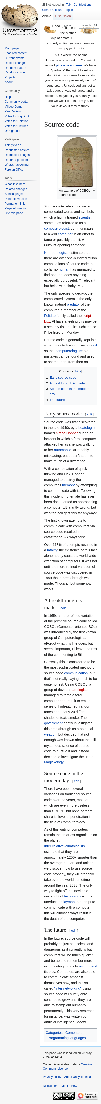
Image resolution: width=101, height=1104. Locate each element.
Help (8, 97)
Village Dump (13, 106)
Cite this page (14, 213)
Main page (12, 48)
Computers (73, 1033)
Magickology (53, 762)
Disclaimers (50, 1086)
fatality (52, 550)
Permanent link (15, 203)
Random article (15, 72)
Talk (68, 4)
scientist (85, 217)
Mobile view (69, 1086)
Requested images (17, 155)
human (64, 269)
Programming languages (67, 1038)
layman (69, 902)
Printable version (16, 199)
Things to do (13, 145)
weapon (50, 734)
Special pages (14, 194)
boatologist (86, 428)
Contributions (82, 4)
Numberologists (56, 253)
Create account (52, 10)
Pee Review (13, 111)
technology (72, 896)
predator (73, 304)
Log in (69, 10)
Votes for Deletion (16, 121)
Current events (14, 58)
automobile (62, 450)
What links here (15, 184)
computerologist (56, 228)
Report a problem (16, 160)
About (8, 82)
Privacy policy (52, 1077)
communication (76, 673)
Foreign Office (14, 169)
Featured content (16, 53)
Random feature (15, 67)
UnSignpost (12, 131)
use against (88, 966)
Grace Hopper (67, 433)
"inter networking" (67, 988)
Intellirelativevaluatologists (64, 846)
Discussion (63, 16)
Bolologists (79, 690)
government (53, 723)
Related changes (16, 189)
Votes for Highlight (17, 116)
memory (68, 485)
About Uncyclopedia (77, 1077)
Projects (10, 77)
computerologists (69, 351)
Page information (16, 208)
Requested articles (17, 150)
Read (54, 26)
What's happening (17, 164)
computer (65, 234)
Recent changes (15, 63)
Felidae (50, 316)
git (95, 345)
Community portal (16, 101)
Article (46, 16)
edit (89, 414)
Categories (54, 1033)
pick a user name (69, 65)
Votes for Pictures (16, 126)
